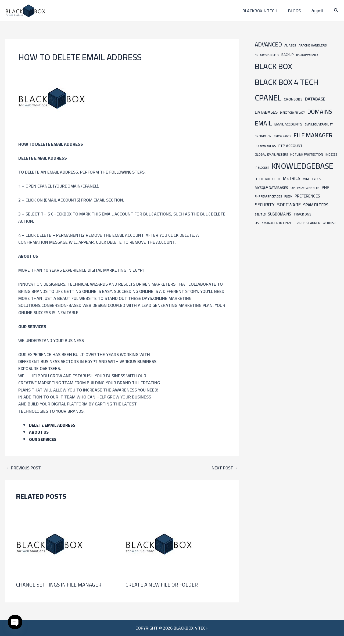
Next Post (224, 468)
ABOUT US (39, 432)
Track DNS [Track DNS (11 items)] (302, 214)
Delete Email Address (53, 425)
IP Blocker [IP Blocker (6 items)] (262, 167)
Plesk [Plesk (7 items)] (288, 196)
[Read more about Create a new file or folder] (159, 544)
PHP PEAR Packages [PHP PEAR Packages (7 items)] (268, 196)
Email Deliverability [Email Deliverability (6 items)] (319, 124)
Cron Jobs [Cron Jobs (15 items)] (293, 99)
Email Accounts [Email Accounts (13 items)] (288, 124)
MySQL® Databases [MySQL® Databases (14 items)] (271, 187)
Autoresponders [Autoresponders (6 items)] (267, 55)
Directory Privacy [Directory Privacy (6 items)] (292, 112)
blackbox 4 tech (265, 11)
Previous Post (24, 468)
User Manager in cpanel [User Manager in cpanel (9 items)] (274, 223)
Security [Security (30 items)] (265, 204)
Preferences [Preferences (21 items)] (307, 196)
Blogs (297, 11)
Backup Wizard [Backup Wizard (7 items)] (307, 55)
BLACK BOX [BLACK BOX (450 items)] (273, 66)
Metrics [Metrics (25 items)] (291, 178)
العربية (318, 11)
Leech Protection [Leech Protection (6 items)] (268, 179)
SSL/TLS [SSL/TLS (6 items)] (260, 214)
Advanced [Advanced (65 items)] (268, 44)
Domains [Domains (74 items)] (319, 111)
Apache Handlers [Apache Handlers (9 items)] (313, 45)
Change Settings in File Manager (59, 585)
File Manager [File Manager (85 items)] (312, 135)
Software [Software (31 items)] (289, 204)
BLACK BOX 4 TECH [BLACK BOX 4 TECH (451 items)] (286, 82)
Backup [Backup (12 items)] (287, 54)
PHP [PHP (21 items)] (325, 187)
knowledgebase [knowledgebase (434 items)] (302, 166)
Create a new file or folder (163, 585)
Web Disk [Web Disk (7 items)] (329, 223)
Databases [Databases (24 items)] (266, 112)
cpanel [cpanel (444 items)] (268, 97)
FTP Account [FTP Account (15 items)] (290, 145)
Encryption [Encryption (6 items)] (263, 136)
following (120, 172)
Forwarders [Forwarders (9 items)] (265, 146)
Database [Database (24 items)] (315, 99)
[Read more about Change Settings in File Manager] (49, 544)
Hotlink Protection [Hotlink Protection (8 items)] (306, 154)
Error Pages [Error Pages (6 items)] (282, 136)
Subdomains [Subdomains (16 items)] (279, 214)
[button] (336, 10)
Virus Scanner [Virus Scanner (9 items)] (308, 223)
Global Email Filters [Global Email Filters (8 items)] (271, 154)
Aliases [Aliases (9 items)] (290, 45)
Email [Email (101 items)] (263, 123)
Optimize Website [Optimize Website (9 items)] (305, 188)
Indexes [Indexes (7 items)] (331, 154)
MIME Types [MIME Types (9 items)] (312, 179)
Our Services (43, 439)
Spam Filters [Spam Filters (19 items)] (315, 205)
